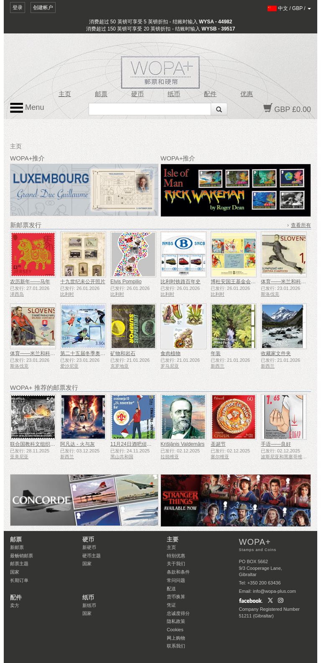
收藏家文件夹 (276, 353)
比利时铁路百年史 (180, 282)
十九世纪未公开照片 (82, 282)
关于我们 (176, 563)
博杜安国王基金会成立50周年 (243, 282)
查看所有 (301, 225)
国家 (14, 571)
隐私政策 (176, 621)
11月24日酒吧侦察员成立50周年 (146, 444)
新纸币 (89, 605)
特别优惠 (176, 555)
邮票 (101, 94)
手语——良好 (276, 444)
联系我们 (176, 645)
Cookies (175, 629)
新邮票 (17, 547)
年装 (216, 353)
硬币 (137, 94)
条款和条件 (178, 571)
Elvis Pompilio (126, 282)
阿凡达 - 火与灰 (77, 444)
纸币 (174, 94)
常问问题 (176, 580)
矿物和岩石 (122, 353)
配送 (171, 588)
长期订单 (19, 580)
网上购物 (176, 637)
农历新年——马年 (30, 282)
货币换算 (176, 596)
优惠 (246, 94)
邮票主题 (19, 563)
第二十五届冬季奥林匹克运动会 (95, 353)
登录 (18, 7)
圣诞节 (218, 444)
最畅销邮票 (21, 555)
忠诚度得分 (178, 613)
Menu (27, 108)
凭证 (171, 604)
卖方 (14, 605)
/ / (289, 8)
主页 (65, 94)
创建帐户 (43, 7)
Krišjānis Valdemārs (182, 444)
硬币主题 (91, 555)
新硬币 (89, 547)
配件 (210, 94)
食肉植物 (170, 353)
